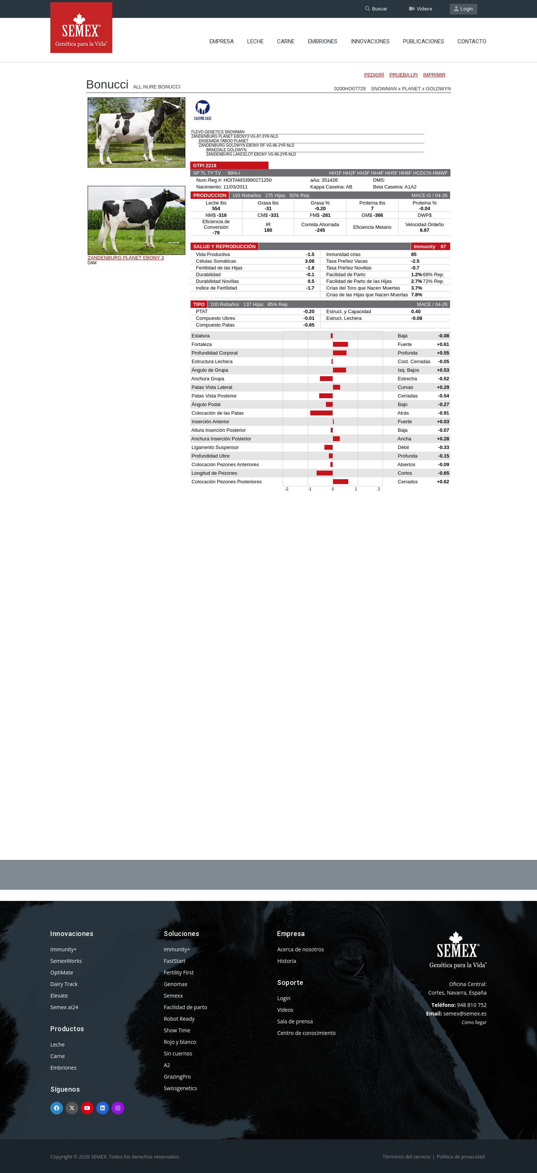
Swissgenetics (180, 1088)
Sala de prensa (295, 1021)
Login (463, 9)
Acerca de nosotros (300, 949)
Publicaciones (423, 39)
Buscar (376, 9)
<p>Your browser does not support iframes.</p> (268, 439)
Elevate (59, 995)
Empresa (222, 39)
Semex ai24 (64, 1007)
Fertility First (179, 972)
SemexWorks (66, 960)
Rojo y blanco (180, 1041)
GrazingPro (177, 1076)
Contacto (472, 39)
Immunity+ (63, 949)
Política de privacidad (461, 1156)
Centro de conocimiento (306, 1032)
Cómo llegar (474, 1022)
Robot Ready (179, 1018)
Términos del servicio (406, 1156)
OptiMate (61, 972)
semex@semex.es (465, 1013)
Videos (420, 9)
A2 (167, 1065)
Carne (286, 39)
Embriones (322, 39)
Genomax (175, 984)
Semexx (173, 995)
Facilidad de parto (185, 1007)
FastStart (174, 960)
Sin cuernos (178, 1053)
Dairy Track (64, 984)
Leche (255, 39)
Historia (286, 960)
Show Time (177, 1030)
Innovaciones (370, 39)
